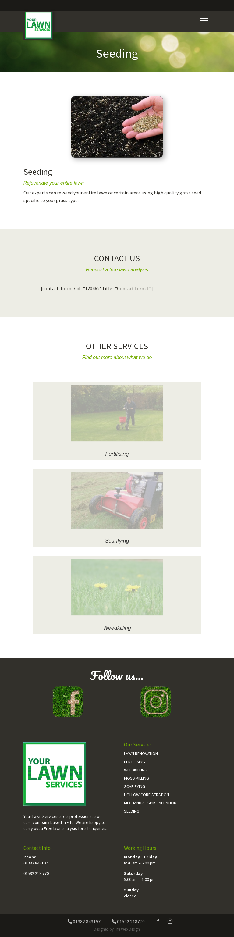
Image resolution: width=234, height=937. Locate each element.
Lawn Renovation (141, 753)
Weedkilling (117, 628)
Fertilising (117, 454)
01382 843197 (35, 863)
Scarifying (117, 541)
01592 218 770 (36, 873)
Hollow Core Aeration (146, 794)
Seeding (131, 811)
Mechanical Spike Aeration (150, 803)
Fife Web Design (127, 929)
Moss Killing (136, 778)
